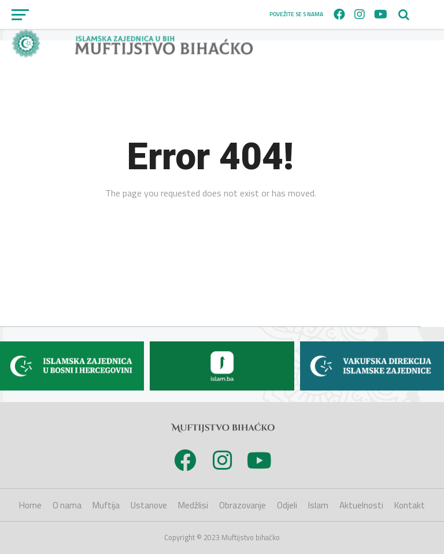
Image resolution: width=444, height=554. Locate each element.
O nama (67, 505)
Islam (318, 505)
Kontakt (409, 505)
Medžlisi (193, 505)
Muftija (106, 505)
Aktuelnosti (361, 505)
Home (30, 505)
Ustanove (149, 505)
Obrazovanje (242, 505)
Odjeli (287, 505)
